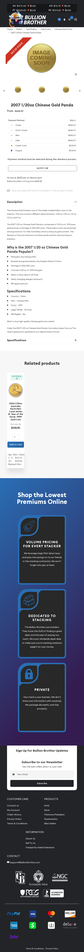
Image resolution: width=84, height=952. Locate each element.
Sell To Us (30, 843)
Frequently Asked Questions (40, 847)
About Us (30, 838)
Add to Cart (15, 444)
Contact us (13, 805)
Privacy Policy (14, 819)
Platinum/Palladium (54, 814)
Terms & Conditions (17, 823)
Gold (46, 805)
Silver (47, 810)
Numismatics (50, 819)
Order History (14, 814)
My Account (13, 810)
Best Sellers (50, 823)
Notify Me (42, 168)
